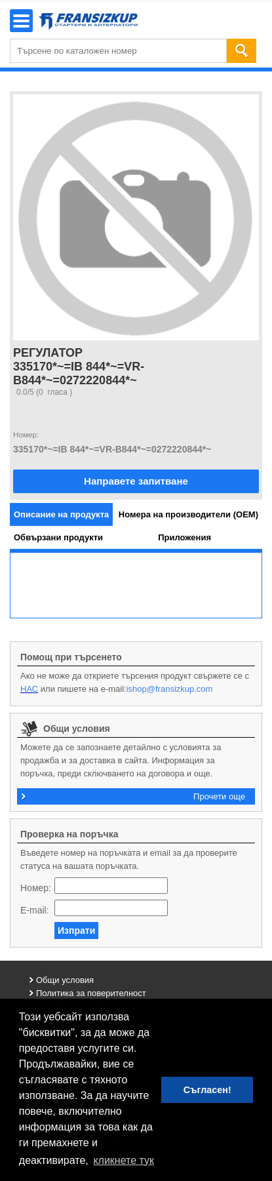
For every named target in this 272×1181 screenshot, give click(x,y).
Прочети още (219, 796)
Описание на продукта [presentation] (61, 514)
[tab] (61, 514)
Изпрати (76, 930)
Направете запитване (136, 481)
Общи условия (65, 980)
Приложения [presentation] (184, 537)
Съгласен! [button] (207, 1090)
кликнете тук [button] (123, 1160)
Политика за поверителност (91, 993)
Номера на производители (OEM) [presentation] (188, 514)
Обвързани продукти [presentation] (58, 537)
